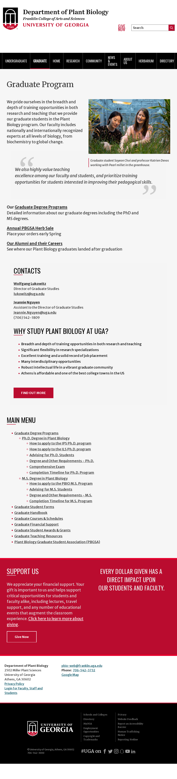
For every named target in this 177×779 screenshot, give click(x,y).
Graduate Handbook (30, 513)
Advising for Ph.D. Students (51, 455)
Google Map (70, 675)
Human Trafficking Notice (129, 733)
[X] (110, 751)
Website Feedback (128, 719)
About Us (128, 61)
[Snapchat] (122, 751)
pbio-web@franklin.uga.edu (82, 666)
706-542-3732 (84, 670)
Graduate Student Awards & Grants (42, 530)
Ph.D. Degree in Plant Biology (46, 438)
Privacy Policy (14, 684)
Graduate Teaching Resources (38, 536)
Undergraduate (16, 60)
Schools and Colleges (95, 714)
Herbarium (146, 60)
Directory (167, 60)
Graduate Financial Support (36, 524)
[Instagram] (116, 751)
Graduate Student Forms (34, 507)
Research (73, 60)
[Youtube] (127, 751)
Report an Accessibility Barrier (130, 725)
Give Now (121, 28)
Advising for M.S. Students (50, 489)
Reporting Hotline (128, 739)
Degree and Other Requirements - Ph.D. (61, 461)
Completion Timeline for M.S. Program (60, 501)
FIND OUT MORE (33, 393)
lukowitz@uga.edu (29, 294)
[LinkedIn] (133, 751)
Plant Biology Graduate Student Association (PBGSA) (57, 542)
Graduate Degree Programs (36, 433)
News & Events (112, 61)
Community (94, 60)
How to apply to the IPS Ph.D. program (60, 443)
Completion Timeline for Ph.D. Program (61, 472)
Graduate (40, 60)
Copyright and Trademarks (91, 738)
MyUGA (87, 723)
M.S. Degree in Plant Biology (45, 478)
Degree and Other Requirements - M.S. (60, 495)
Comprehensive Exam (47, 467)
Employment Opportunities (91, 730)
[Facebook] (104, 751)
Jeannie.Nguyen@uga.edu (35, 312)
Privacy (122, 714)
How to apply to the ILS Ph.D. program (60, 449)
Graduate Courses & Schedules (38, 518)
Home (56, 60)
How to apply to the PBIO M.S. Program (61, 483)
